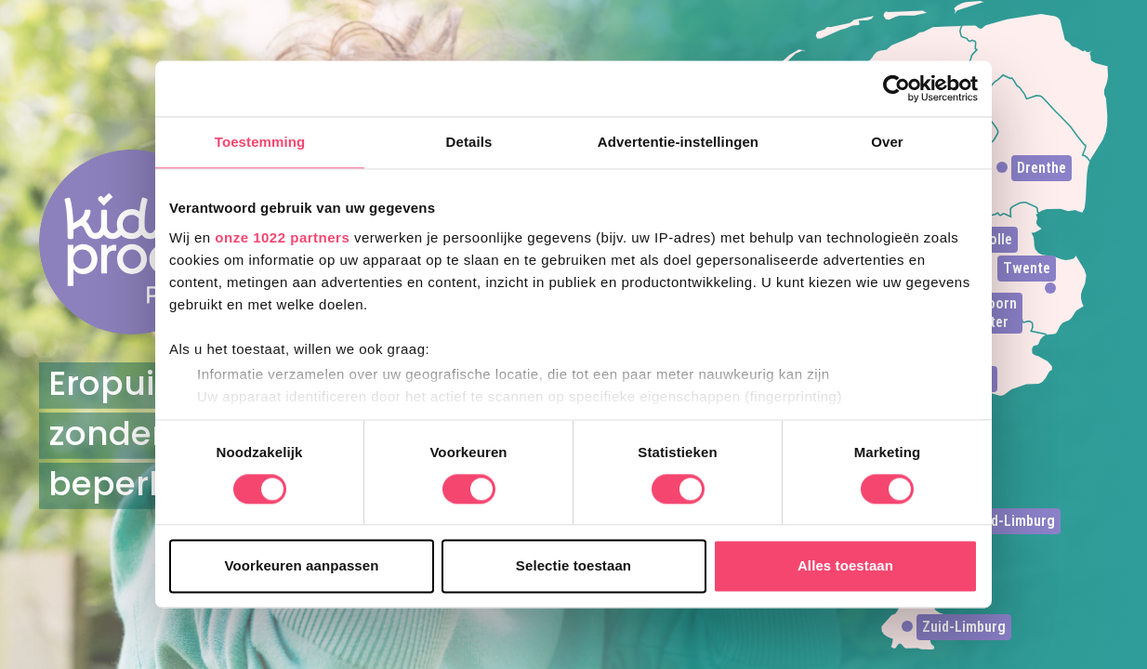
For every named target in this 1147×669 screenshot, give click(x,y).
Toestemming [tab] (260, 142)
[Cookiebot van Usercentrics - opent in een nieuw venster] (896, 88)
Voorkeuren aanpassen (302, 566)
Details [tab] (469, 142)
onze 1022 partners (282, 237)
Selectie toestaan (573, 566)
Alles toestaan (845, 566)
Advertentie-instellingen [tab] (678, 142)
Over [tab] (887, 142)
